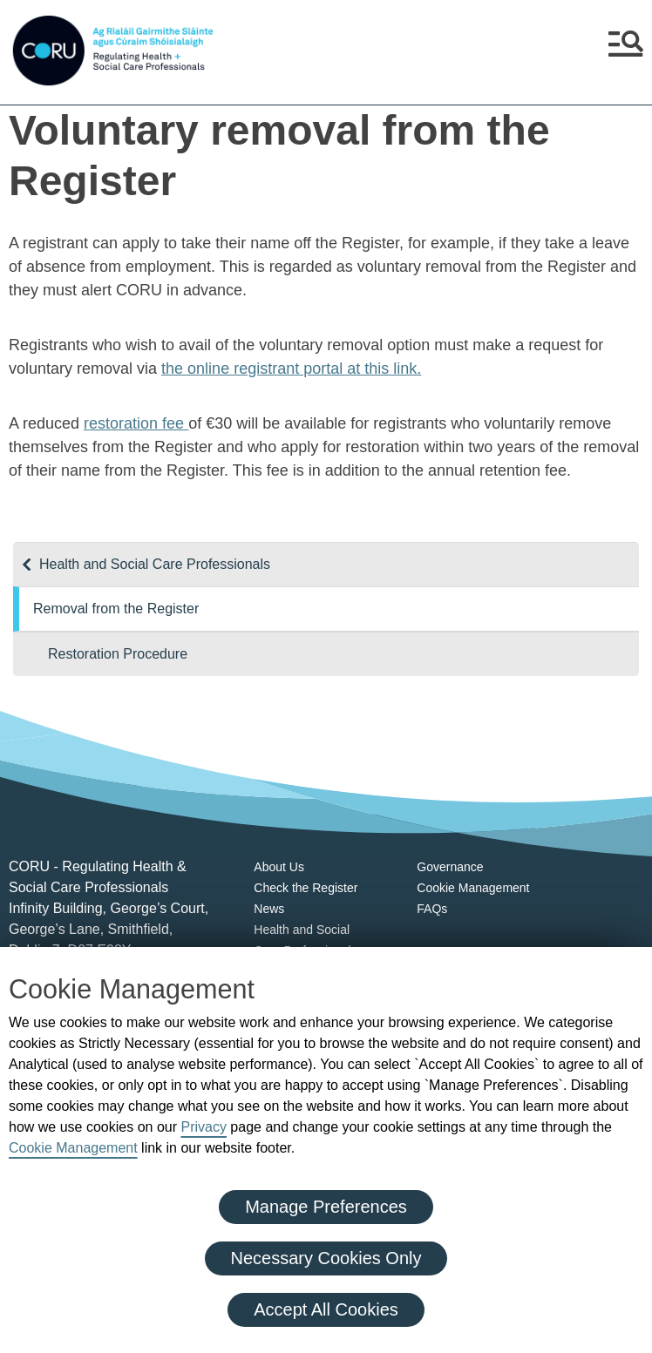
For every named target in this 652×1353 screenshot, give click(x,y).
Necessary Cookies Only (326, 1258)
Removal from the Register (116, 608)
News (269, 909)
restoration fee (136, 423)
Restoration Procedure (117, 653)
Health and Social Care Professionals (154, 564)
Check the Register (305, 888)
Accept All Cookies (326, 1309)
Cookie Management (73, 1147)
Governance (450, 867)
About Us (279, 867)
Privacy (203, 1127)
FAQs (432, 909)
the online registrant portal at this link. (291, 368)
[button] (625, 50)
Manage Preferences (326, 1206)
